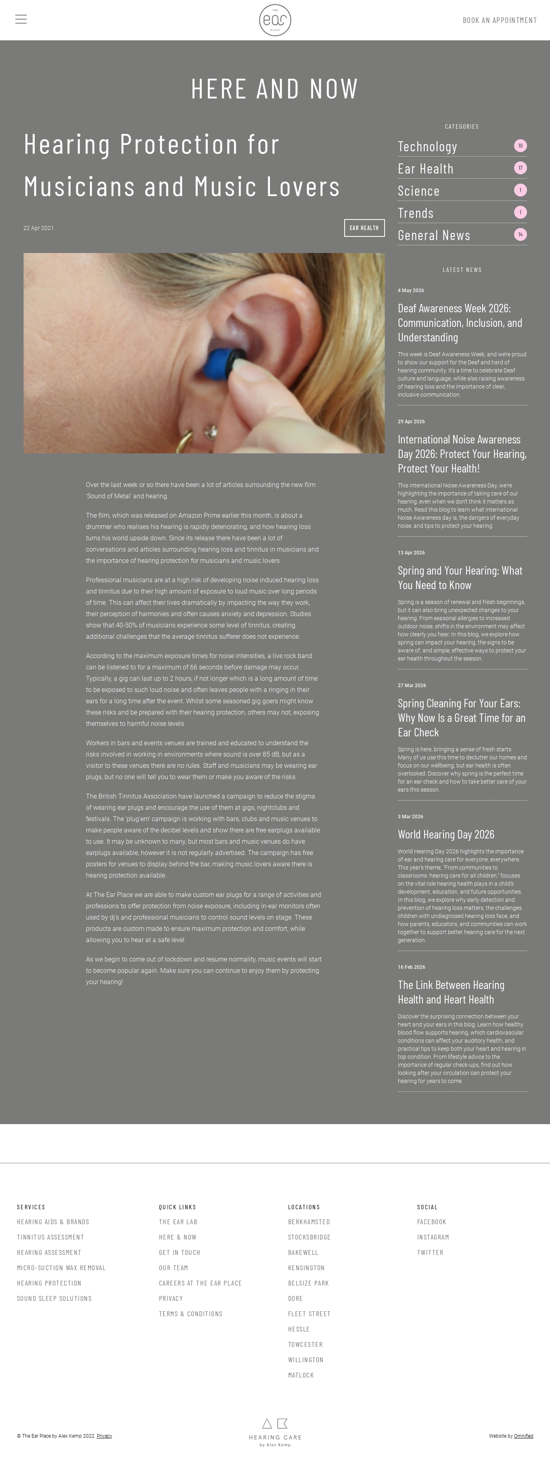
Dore (295, 1298)
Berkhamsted (309, 1221)
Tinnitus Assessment (51, 1236)
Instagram (433, 1236)
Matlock (301, 1374)
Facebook (432, 1221)
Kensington (306, 1267)
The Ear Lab (178, 1221)
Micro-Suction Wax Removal (61, 1267)
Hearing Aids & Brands (53, 1221)
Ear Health (364, 227)
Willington (306, 1359)
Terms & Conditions (191, 1313)
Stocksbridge (309, 1236)
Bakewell (303, 1252)
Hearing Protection (49, 1282)
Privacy (171, 1298)
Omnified (523, 1436)
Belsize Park (308, 1282)
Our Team (173, 1267)
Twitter (430, 1252)
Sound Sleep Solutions (54, 1298)
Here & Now (178, 1236)
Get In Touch (180, 1252)
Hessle (299, 1328)
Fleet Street (309, 1313)
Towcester (305, 1344)
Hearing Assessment (49, 1252)
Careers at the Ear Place (201, 1282)
